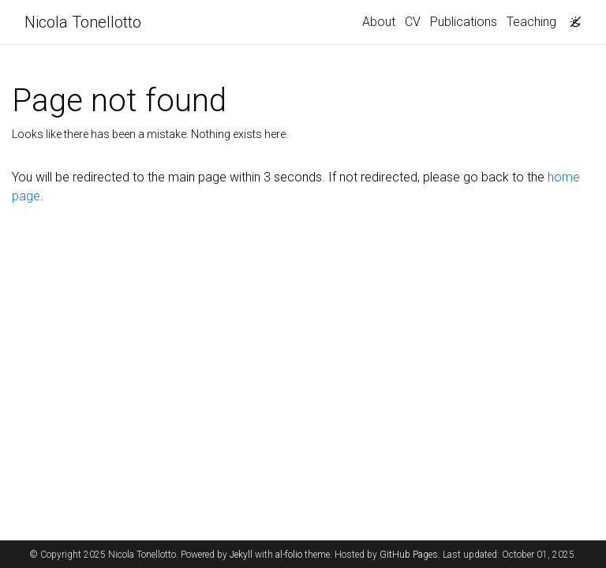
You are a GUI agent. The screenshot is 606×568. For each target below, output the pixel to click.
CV (413, 21)
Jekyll (241, 554)
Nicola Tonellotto (82, 22)
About (378, 21)
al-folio (288, 554)
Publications (463, 21)
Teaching (531, 21)
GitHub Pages (409, 554)
